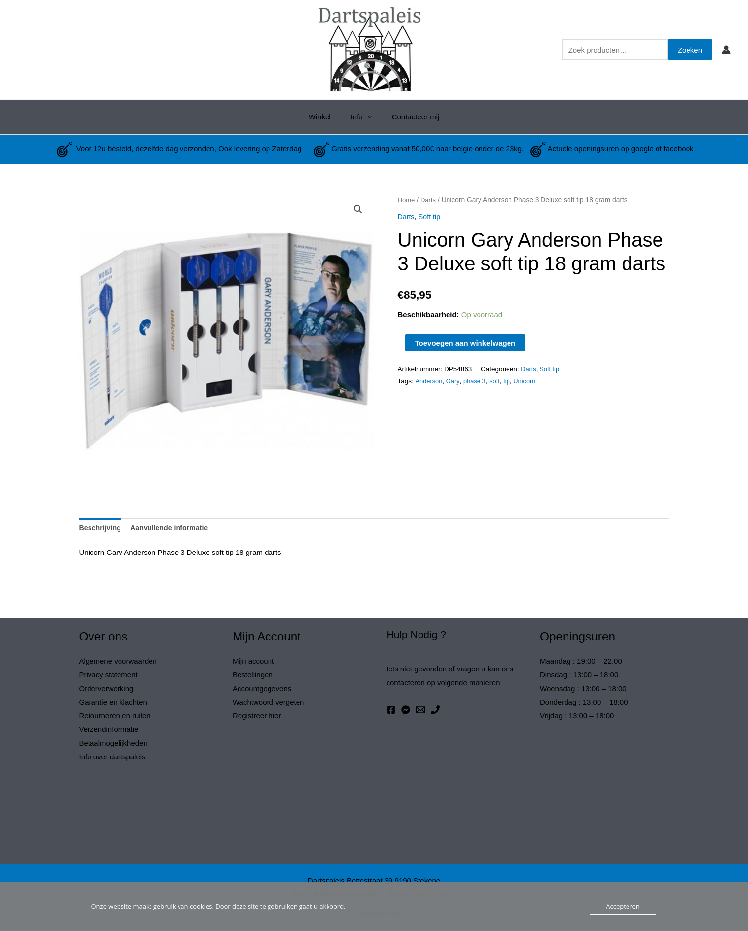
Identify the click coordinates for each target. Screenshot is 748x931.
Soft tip (431, 216)
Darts (429, 200)
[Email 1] (420, 710)
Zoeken (690, 50)
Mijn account (253, 662)
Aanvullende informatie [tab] (173, 528)
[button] (358, 210)
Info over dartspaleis (112, 758)
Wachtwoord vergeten (268, 703)
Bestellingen (253, 675)
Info (357, 117)
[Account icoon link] (726, 49)
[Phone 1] (435, 710)
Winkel (325, 117)
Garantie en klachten (113, 703)
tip (510, 381)
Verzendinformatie (109, 731)
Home (407, 200)
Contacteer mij (411, 117)
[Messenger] (405, 710)
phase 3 (477, 381)
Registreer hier (257, 717)
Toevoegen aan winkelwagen (465, 343)
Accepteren (622, 906)
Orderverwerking (106, 689)
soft (498, 381)
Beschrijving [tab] (101, 528)
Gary (455, 381)
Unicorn (529, 381)
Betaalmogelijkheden (113, 744)
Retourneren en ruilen (114, 717)
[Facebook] (391, 710)
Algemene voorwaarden (118, 662)
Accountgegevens (262, 689)
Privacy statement (108, 675)
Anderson (430, 381)
